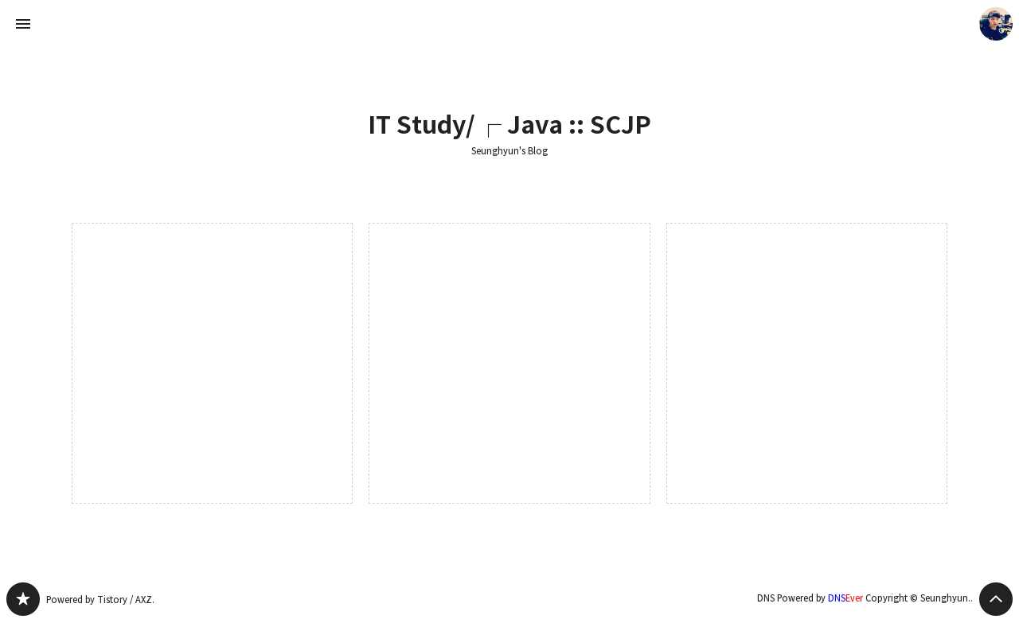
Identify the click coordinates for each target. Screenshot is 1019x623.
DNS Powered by (810, 598)
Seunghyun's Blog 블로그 (23, 599)
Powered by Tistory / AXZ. (100, 599)
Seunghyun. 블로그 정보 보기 (996, 24)
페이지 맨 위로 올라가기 (996, 599)
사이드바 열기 (23, 24)
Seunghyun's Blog (509, 151)
